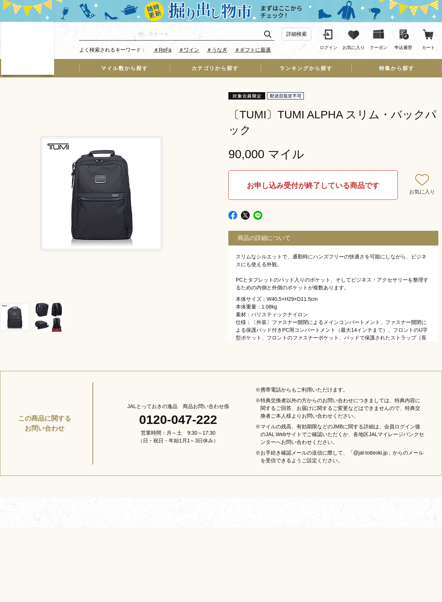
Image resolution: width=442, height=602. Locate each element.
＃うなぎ (217, 50)
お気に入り (422, 192)
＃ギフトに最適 (253, 50)
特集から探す (396, 68)
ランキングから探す (306, 68)
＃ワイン (189, 50)
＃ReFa (162, 50)
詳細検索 (296, 34)
